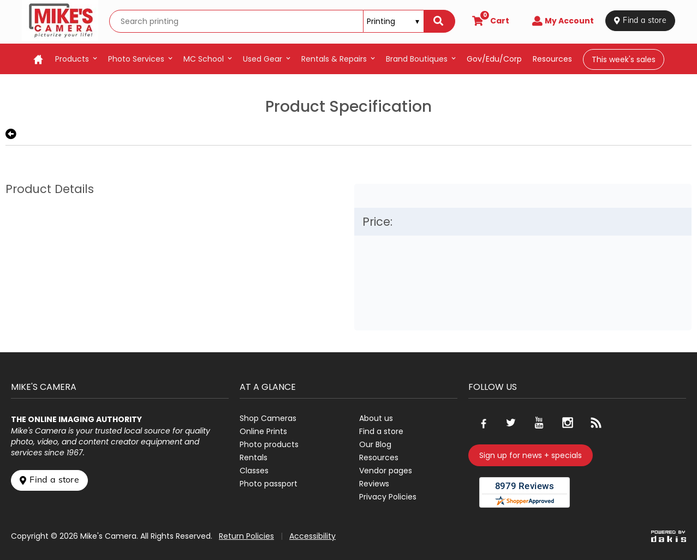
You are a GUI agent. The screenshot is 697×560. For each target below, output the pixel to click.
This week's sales (624, 59)
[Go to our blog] (596, 422)
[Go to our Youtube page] (539, 422)
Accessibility (312, 536)
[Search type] (394, 21)
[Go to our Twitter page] (511, 422)
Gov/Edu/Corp (494, 58)
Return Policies (246, 536)
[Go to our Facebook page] (482, 422)
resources (552, 58)
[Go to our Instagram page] (568, 422)
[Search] (439, 21)
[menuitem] (76, 59)
